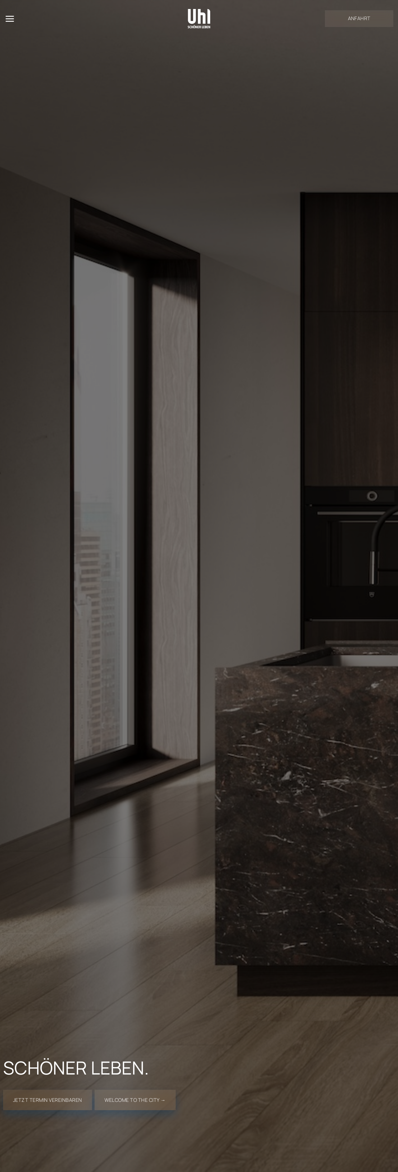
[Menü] (10, 19)
